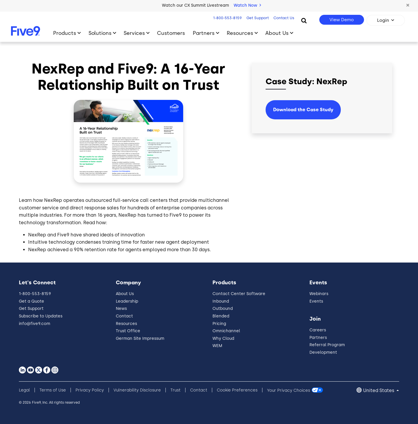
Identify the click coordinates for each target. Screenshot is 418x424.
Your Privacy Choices (288, 390)
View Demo (341, 19)
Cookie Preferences (237, 390)
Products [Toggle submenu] (64, 33)
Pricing (219, 323)
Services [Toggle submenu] (134, 33)
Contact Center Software (238, 293)
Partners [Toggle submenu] (204, 33)
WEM (217, 345)
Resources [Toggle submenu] (240, 33)
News (121, 308)
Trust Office (128, 330)
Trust (175, 390)
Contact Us (283, 18)
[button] (407, 5)
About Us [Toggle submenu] (277, 33)
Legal (24, 390)
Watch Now (247, 5)
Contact (124, 316)
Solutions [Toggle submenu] (100, 33)
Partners (318, 337)
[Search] (304, 20)
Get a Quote (31, 301)
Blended (220, 316)
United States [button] (379, 390)
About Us (125, 293)
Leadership (127, 301)
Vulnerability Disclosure (137, 390)
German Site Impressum (140, 338)
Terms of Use (52, 390)
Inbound (220, 301)
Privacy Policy (89, 390)
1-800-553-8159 (226, 18)
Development (323, 352)
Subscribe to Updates (40, 316)
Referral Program (327, 344)
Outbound (222, 308)
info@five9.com (34, 323)
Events (316, 301)
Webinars (318, 293)
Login (383, 20)
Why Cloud (223, 338)
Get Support (257, 18)
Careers (317, 330)
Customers (171, 33)
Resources (126, 323)
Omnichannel (226, 330)
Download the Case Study (303, 109)
